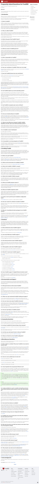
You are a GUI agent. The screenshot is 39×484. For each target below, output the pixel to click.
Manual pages (20, 471)
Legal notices (33, 474)
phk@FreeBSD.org (16, 455)
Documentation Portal (5, 294)
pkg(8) (6, 116)
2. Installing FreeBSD (32, 7)
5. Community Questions (33, 11)
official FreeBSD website (17, 157)
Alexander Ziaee (13, 462)
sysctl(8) (25, 406)
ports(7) (27, 117)
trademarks (2, 7)
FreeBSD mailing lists (15, 337)
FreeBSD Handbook (7, 314)
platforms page (19, 232)
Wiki (18, 478)
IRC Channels (26, 474)
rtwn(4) (13, 264)
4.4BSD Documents (20, 477)
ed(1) (24, 395)
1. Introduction (32, 6)
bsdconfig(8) (4, 199)
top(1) (6, 407)
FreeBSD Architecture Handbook (23, 303)
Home (15, 464)
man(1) (12, 312)
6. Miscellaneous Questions (33, 12)
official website (7, 159)
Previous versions (20, 475)
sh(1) (26, 347)
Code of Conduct (13, 474)
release (4, 254)
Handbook (15, 384)
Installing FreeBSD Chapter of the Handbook (18, 164)
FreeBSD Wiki (13, 277)
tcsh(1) (17, 354)
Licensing (33, 471)
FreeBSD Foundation (14, 471)
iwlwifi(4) (12, 257)
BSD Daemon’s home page (16, 445)
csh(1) (4, 362)
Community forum (27, 471)
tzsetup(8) (3, 413)
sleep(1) (24, 454)
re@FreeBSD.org (11, 184)
